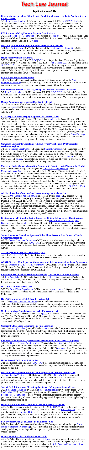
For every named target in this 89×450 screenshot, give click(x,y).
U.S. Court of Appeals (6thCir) (24, 196)
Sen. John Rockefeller (48, 390)
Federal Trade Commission (22, 36)
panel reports (57, 289)
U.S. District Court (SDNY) (55, 168)
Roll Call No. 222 (58, 63)
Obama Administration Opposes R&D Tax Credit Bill (26, 102)
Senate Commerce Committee (22, 240)
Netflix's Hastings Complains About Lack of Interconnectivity (30, 311)
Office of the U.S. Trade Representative (26, 265)
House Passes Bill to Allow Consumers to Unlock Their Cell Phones (33, 404)
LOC (64, 21)
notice (52, 119)
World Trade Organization (21, 289)
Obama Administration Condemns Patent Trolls (24, 436)
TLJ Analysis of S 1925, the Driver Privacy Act (23, 252)
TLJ (76, 21)
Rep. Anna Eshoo (13, 277)
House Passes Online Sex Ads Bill (17, 58)
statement (47, 439)
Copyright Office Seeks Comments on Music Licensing (27, 326)
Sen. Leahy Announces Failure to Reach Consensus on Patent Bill (32, 45)
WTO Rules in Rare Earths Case (16, 287)
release (35, 41)
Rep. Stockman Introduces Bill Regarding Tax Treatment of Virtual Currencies (38, 89)
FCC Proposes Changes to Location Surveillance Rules (27, 422)
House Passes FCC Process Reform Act (19, 360)
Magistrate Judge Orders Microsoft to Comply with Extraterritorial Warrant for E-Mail (43, 166)
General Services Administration (24, 343)
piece (44, 313)
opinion (59, 196)
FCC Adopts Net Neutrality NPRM (17, 77)
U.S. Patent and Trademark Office (68, 444)
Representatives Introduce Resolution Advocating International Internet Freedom (40, 274)
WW (70, 21)
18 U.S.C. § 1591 (9, 65)
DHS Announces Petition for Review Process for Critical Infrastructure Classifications (42, 218)
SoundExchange (78, 134)
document (54, 36)
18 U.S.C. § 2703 (77, 186)
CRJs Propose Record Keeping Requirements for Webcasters (30, 116)
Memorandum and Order (12, 171)
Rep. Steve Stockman (14, 92)
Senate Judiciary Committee (62, 48)
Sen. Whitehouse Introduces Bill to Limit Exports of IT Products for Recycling (38, 372)
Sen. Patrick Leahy (14, 48)
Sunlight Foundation (53, 149)
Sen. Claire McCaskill (16, 390)
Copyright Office (17, 328)
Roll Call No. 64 (68, 409)
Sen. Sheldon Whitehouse (16, 375)
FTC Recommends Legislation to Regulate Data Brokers (28, 33)
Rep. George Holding (15, 21)
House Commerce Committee (23, 301)
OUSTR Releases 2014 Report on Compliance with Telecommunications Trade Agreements (44, 262)
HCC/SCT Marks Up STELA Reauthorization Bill (25, 299)
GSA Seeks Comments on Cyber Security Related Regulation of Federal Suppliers (40, 340)
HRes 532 (52, 277)
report (66, 265)
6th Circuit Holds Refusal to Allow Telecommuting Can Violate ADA (33, 193)
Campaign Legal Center (19, 149)
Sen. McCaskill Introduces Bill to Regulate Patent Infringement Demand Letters (39, 387)
